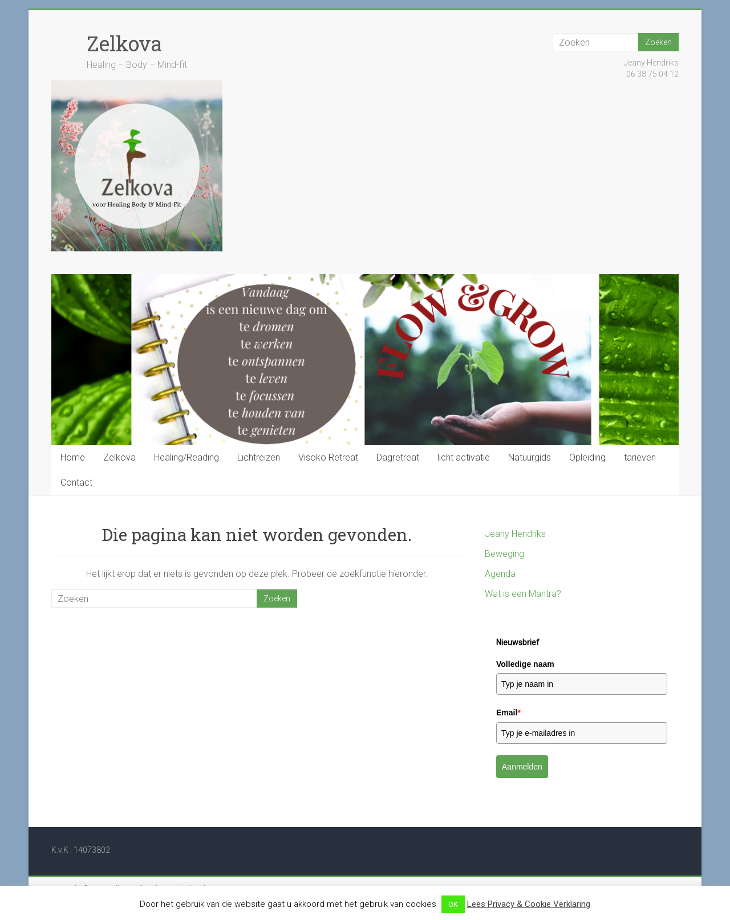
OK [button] (453, 904)
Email (508, 712)
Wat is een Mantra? (523, 593)
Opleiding (587, 457)
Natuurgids (529, 457)
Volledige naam (525, 664)
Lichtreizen (258, 457)
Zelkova (124, 43)
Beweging (504, 553)
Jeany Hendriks (515, 533)
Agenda (500, 573)
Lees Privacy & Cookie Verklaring (528, 904)
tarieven (640, 457)
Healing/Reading (186, 457)
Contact (76, 482)
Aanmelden (522, 766)
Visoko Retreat (328, 457)
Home (72, 457)
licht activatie (463, 457)
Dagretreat (397, 457)
